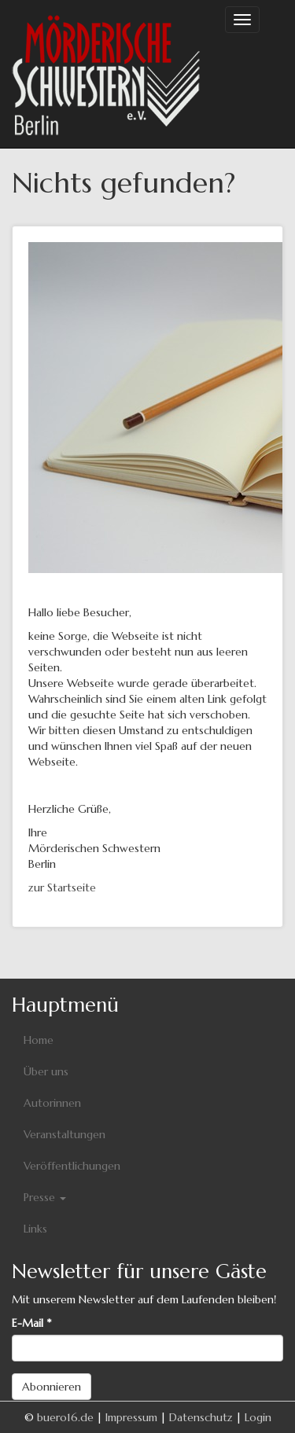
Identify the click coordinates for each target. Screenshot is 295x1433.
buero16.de (65, 1417)
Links (35, 1229)
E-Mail (31, 1323)
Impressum (131, 1417)
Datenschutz (201, 1417)
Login (258, 1417)
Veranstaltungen (64, 1134)
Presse (45, 1197)
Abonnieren (51, 1387)
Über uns (46, 1071)
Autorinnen (52, 1103)
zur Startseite (62, 887)
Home (38, 1040)
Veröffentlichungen (72, 1166)
